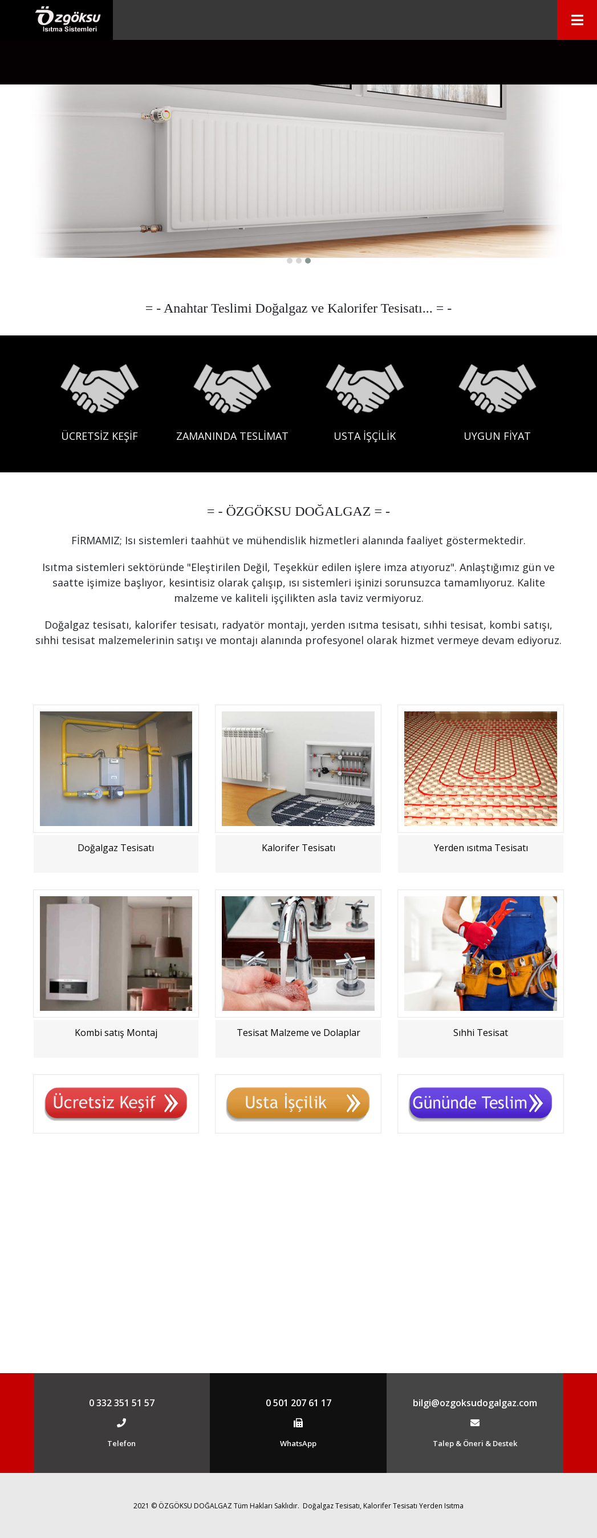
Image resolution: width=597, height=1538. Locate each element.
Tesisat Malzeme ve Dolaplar (298, 1250)
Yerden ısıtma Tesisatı (481, 1065)
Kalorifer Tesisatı (298, 1065)
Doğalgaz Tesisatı (116, 1065)
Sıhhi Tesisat (480, 1250)
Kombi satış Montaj (116, 1250)
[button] (290, 478)
